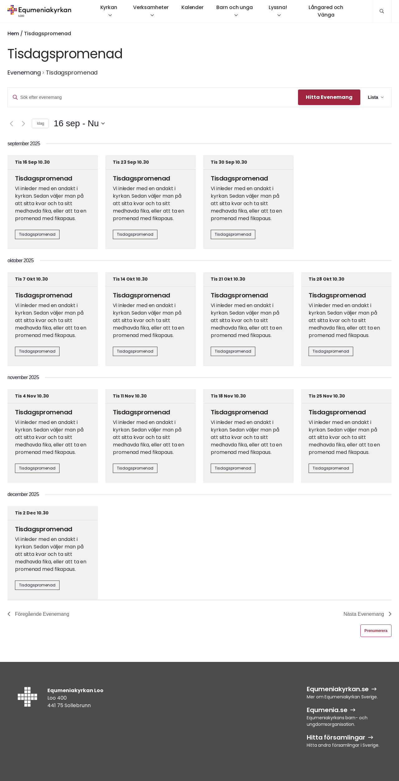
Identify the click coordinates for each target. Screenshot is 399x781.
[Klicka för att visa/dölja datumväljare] (79, 123)
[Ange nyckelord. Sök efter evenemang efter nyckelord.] (153, 97)
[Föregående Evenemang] (11, 123)
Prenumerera (375, 631)
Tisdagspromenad (43, 178)
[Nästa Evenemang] (23, 123)
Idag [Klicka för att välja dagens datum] (40, 123)
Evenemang (24, 72)
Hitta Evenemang (329, 97)
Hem (13, 33)
